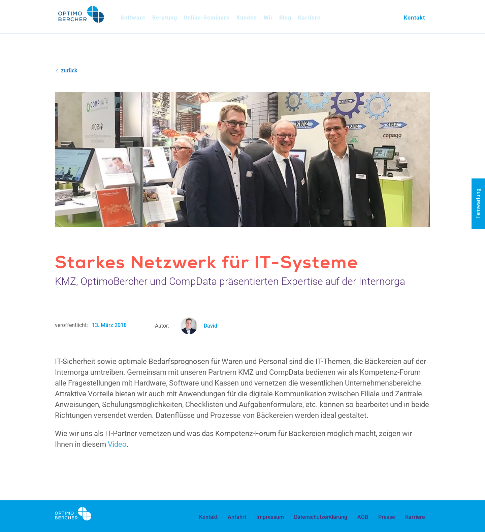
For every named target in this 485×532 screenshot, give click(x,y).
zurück (66, 70)
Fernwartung (478, 204)
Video (117, 444)
